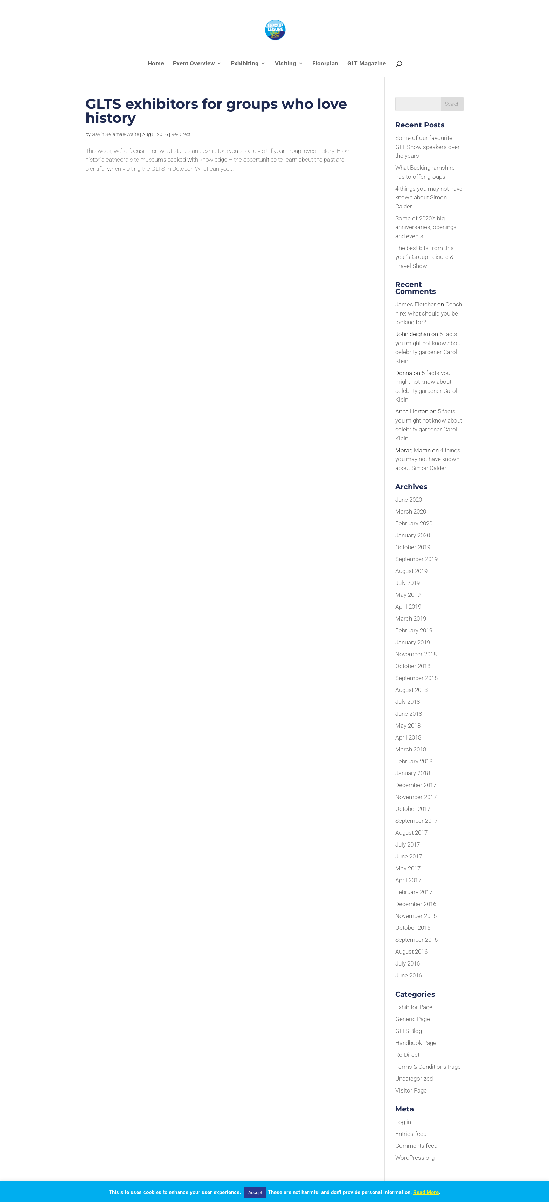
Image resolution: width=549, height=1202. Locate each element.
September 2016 (416, 939)
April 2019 (408, 606)
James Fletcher (415, 304)
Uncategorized (414, 1078)
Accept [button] (255, 1192)
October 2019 (412, 547)
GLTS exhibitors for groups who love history (216, 110)
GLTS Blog (408, 1030)
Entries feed (410, 1133)
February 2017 (413, 892)
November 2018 (416, 654)
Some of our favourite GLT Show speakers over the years (427, 146)
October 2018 (412, 666)
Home (156, 64)
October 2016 (412, 927)
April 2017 (408, 880)
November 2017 (416, 796)
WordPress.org (415, 1157)
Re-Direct (181, 134)
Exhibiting (245, 64)
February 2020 (413, 523)
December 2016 (415, 903)
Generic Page (412, 1019)
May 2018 (408, 725)
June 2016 (408, 975)
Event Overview (194, 64)
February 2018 (413, 761)
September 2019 (416, 559)
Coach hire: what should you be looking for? (428, 313)
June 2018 (408, 713)
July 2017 (407, 844)
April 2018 (408, 737)
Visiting (285, 64)
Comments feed (416, 1145)
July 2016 (407, 963)
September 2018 (416, 677)
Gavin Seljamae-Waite (115, 134)
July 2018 (407, 701)
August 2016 (411, 951)
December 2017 (415, 785)
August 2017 (411, 832)
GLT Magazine (366, 64)
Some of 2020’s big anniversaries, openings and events (426, 227)
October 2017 (412, 808)
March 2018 (410, 749)
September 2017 (416, 820)
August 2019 (411, 570)
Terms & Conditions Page (428, 1066)
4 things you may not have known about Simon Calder (429, 197)
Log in (403, 1121)
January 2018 (412, 773)
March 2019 (410, 618)
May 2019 (408, 594)
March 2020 (410, 511)
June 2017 (408, 856)
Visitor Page (411, 1090)
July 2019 (407, 582)
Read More (426, 1192)
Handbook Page (415, 1042)
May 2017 (408, 868)
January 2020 (412, 535)
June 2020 (408, 499)
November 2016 (416, 915)
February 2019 (413, 630)
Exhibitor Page (413, 1007)
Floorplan (325, 64)
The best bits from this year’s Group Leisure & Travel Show (424, 257)
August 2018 (411, 689)
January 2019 (412, 642)
